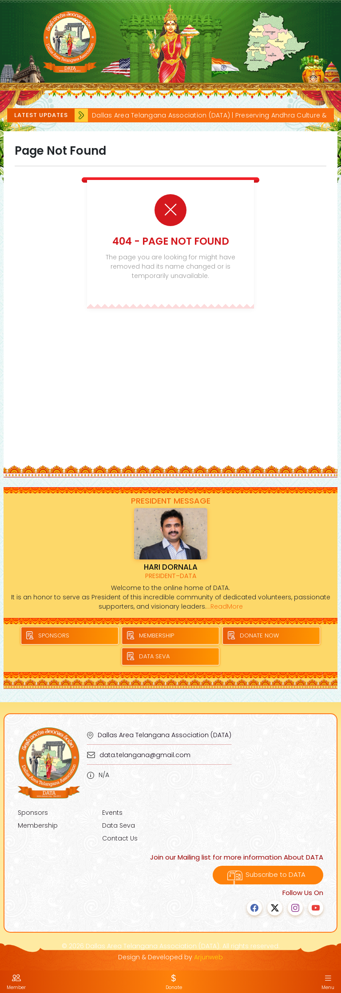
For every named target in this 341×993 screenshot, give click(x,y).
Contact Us (120, 838)
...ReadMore (224, 606)
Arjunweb (208, 957)
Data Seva (118, 825)
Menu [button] (327, 981)
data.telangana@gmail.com (144, 755)
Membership (38, 825)
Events (112, 812)
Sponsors (33, 812)
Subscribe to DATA (267, 874)
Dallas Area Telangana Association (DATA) (164, 735)
